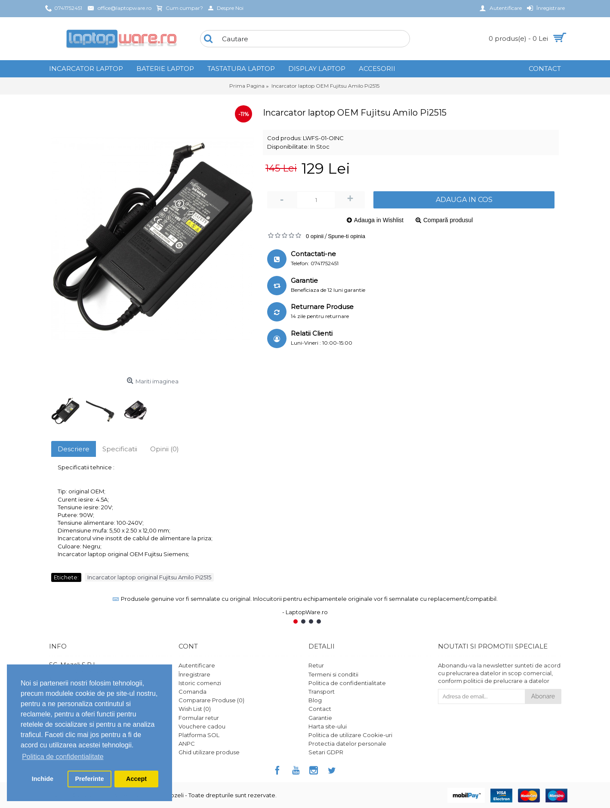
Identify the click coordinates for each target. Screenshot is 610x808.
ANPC (187, 743)
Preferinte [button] (89, 778)
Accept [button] (136, 778)
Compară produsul (448, 220)
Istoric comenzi (200, 682)
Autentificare (197, 665)
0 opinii (314, 236)
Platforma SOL (199, 734)
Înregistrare (194, 674)
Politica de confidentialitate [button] (62, 756)
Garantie (320, 717)
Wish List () (195, 708)
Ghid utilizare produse (209, 752)
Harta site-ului (327, 726)
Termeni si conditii (333, 674)
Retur (316, 665)
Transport (321, 691)
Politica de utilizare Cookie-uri (350, 734)
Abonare (543, 696)
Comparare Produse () (211, 700)
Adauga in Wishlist (379, 220)
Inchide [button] (42, 778)
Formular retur (199, 717)
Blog (315, 700)
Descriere (73, 449)
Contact (319, 708)
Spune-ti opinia (346, 236)
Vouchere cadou (202, 726)
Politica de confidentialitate (347, 682)
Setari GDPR (325, 752)
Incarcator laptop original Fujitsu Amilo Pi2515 (149, 577)
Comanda (192, 691)
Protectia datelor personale (347, 743)
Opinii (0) (164, 449)
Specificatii (119, 449)
